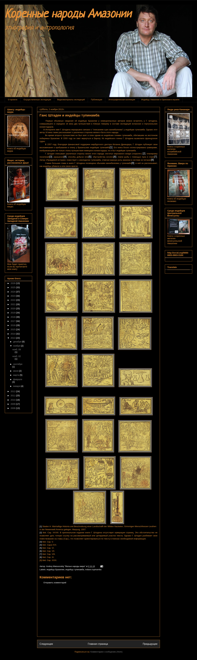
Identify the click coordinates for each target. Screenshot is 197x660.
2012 (13, 391)
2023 (13, 296)
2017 (13, 321)
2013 (13, 338)
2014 (13, 334)
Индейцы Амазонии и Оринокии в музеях (160, 99)
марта (16, 375)
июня (16, 371)
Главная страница (98, 644)
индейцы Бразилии (55, 569)
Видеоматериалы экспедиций (71, 99)
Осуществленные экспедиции (37, 99)
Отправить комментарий (54, 582)
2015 (13, 329)
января (17, 386)
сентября (17, 364)
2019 (13, 312)
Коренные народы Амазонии (68, 14)
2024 (13, 291)
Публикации (96, 99)
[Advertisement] (98, 612)
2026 (13, 283)
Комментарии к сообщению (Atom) (106, 652)
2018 (13, 317)
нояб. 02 (16, 356)
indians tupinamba (93, 569)
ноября (17, 346)
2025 (13, 287)
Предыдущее (150, 644)
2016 (13, 325)
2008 (13, 408)
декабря (17, 341)
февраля (17, 379)
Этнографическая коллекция (121, 99)
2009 (13, 404)
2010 (13, 400)
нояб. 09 (16, 349)
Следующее (46, 644)
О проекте (12, 99)
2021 (13, 304)
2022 (13, 300)
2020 (13, 308)
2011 (13, 395)
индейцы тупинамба (74, 569)
